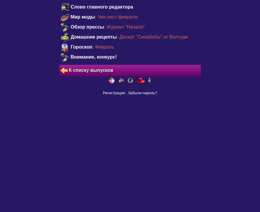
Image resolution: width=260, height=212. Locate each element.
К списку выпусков (87, 70)
